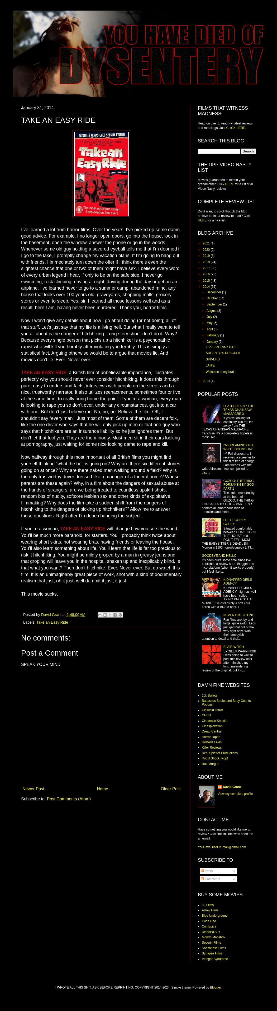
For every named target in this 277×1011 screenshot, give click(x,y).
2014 (207, 287)
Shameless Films (214, 948)
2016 (207, 274)
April (210, 329)
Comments (210, 879)
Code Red (209, 921)
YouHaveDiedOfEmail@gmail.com (222, 847)
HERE (229, 184)
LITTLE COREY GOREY (234, 522)
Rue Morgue (210, 764)
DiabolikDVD (211, 932)
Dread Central (212, 731)
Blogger (215, 987)
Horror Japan (211, 737)
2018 (207, 262)
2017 (207, 268)
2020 (207, 250)
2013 (207, 381)
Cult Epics (209, 926)
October (213, 298)
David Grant (232, 787)
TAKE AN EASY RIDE (221, 347)
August (212, 311)
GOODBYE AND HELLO (219, 556)
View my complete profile (235, 794)
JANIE (210, 365)
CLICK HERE (235, 128)
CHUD (206, 715)
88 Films (208, 905)
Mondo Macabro (213, 937)
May (210, 323)
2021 (207, 243)
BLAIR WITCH (233, 647)
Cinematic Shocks (214, 721)
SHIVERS (213, 359)
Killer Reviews (212, 747)
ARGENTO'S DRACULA (223, 353)
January (213, 342)
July (210, 317)
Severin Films (211, 942)
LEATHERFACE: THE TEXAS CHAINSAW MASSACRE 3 (238, 410)
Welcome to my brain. (221, 372)
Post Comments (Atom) (69, 799)
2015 (207, 280)
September (215, 304)
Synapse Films (212, 953)
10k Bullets (209, 695)
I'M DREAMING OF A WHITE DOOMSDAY (238, 447)
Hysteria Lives (212, 742)
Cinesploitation (212, 726)
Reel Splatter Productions (220, 753)
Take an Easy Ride (52, 622)
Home (102, 789)
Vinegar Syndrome (215, 959)
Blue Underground (214, 915)
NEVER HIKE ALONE (238, 615)
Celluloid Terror (212, 710)
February (213, 335)
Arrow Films (210, 910)
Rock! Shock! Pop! (215, 758)
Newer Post (33, 789)
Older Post (171, 789)
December (214, 292)
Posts (207, 871)
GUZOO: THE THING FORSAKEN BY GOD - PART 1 (239, 484)
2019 (207, 256)
